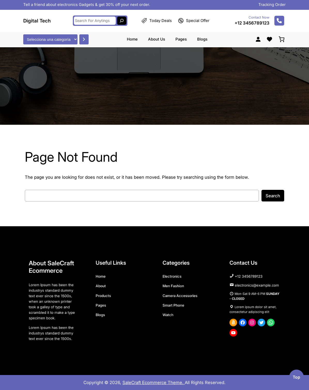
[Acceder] (258, 37)
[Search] (121, 18)
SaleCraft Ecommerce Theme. (153, 382)
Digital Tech (37, 18)
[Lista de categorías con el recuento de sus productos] (50, 37)
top (296, 377)
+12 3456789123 (252, 21)
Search (273, 195)
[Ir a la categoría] (84, 37)
